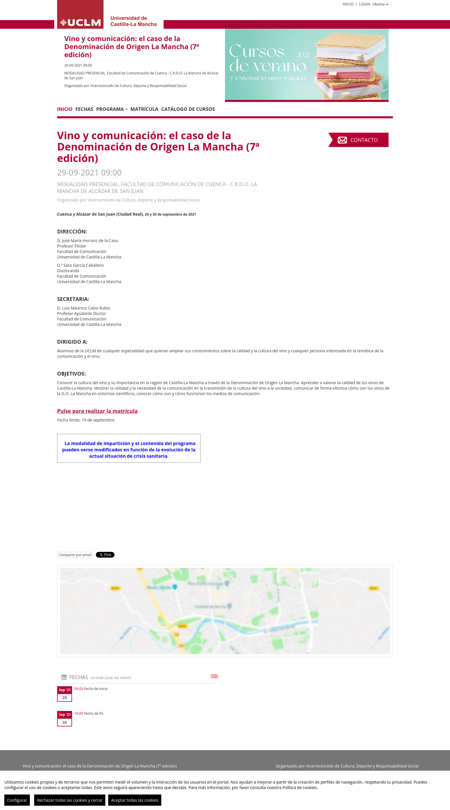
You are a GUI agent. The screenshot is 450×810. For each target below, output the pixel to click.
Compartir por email (75, 554)
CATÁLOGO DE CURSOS (188, 109)
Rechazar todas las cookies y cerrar (69, 800)
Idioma (380, 4)
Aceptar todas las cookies (134, 800)
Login (364, 4)
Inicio (347, 4)
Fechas (84, 109)
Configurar (17, 800)
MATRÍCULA (144, 109)
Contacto (364, 139)
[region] (225, 790)
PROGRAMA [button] (111, 109)
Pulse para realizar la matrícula (97, 410)
